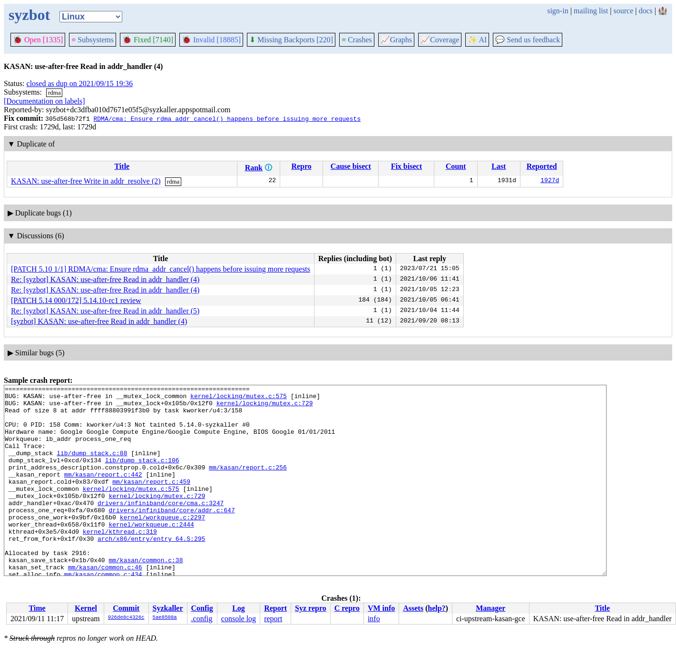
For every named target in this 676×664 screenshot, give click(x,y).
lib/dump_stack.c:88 (92, 467)
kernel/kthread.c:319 (120, 561)
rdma (54, 92)
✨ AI (477, 40)
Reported (542, 166)
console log (238, 619)
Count (456, 166)
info (374, 619)
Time (37, 608)
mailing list (591, 11)
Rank (254, 168)
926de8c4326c (126, 618)
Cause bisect (351, 166)
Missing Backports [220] (291, 40)
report (273, 619)
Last (498, 166)
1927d (549, 181)
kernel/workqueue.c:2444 (151, 552)
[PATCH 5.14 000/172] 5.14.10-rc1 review (76, 300)
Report (275, 608)
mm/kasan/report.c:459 (151, 501)
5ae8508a (165, 618)
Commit (126, 608)
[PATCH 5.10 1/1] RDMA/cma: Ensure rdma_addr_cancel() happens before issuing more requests (160, 269)
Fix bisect (406, 166)
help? (436, 608)
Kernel (86, 608)
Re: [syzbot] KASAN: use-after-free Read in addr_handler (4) (105, 279)
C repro (347, 608)
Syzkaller (168, 608)
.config (202, 619)
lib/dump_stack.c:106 (142, 475)
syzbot (29, 14)
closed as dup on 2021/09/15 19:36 (80, 83)
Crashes (357, 40)
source (624, 11)
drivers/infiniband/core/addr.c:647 (171, 535)
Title (121, 166)
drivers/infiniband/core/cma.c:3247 (161, 527)
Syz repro (310, 608)
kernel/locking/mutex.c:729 (264, 407)
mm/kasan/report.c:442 (103, 492)
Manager (490, 608)
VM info (381, 608)
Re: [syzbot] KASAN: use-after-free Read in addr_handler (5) (105, 311)
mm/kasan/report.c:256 (248, 484)
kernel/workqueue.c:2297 (162, 544)
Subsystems (92, 40)
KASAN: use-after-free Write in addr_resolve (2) (86, 181)
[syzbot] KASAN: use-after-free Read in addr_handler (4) (99, 321)
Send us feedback (527, 40)
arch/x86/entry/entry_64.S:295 (151, 570)
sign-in (557, 11)
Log (238, 608)
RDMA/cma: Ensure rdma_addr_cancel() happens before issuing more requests (227, 118)
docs (645, 11)
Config (202, 608)
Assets (413, 608)
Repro (301, 166)
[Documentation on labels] (44, 101)
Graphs (396, 40)
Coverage (440, 40)
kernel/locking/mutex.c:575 (238, 398)
